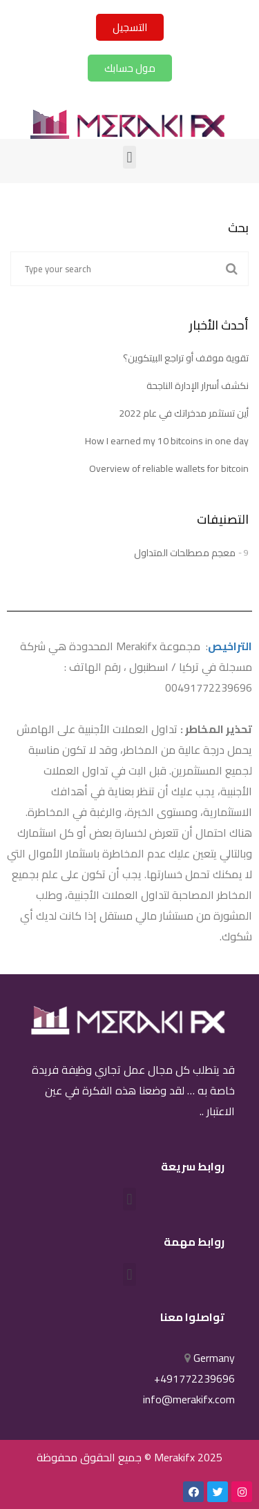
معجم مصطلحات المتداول (185, 553)
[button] (130, 27)
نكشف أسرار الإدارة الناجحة (197, 386)
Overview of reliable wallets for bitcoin (169, 468)
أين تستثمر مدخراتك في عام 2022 (184, 413)
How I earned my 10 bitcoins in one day (167, 441)
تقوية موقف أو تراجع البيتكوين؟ (186, 358)
